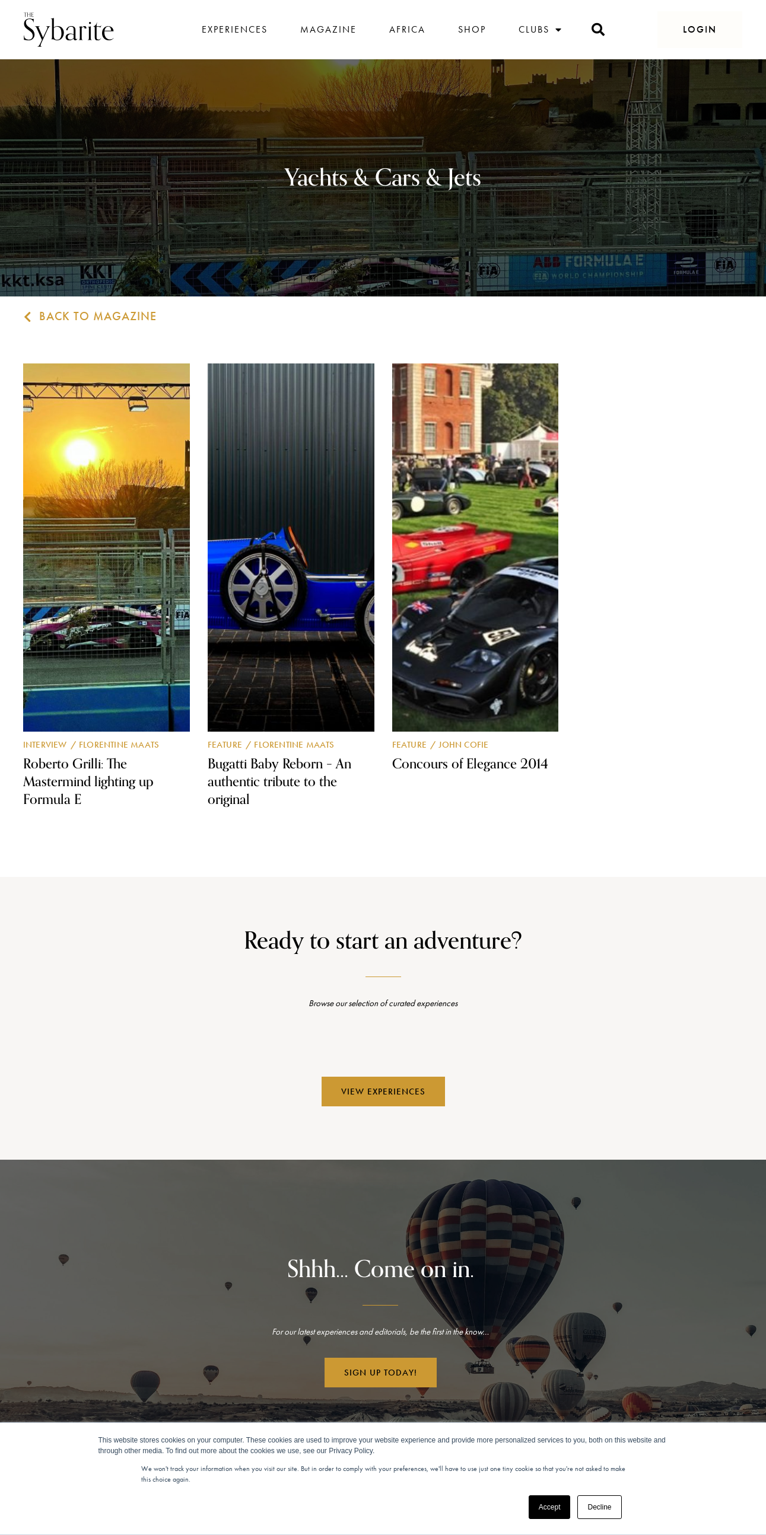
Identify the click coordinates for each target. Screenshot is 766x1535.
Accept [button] (550, 1507)
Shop (472, 29)
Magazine (328, 29)
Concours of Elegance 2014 (470, 764)
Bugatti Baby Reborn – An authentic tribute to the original (279, 781)
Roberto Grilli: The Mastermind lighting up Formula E (88, 781)
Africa (407, 29)
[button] (699, 29)
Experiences (235, 29)
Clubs (540, 29)
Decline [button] (599, 1507)
